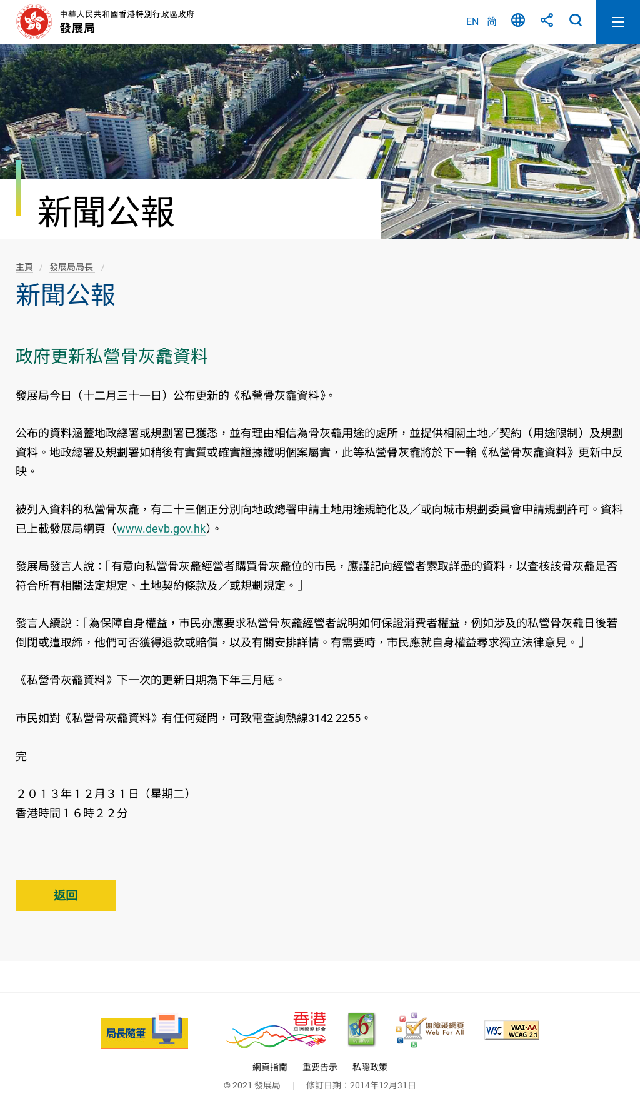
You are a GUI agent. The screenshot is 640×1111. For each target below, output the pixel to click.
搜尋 (575, 22)
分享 (546, 22)
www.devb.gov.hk (161, 528)
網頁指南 (270, 1067)
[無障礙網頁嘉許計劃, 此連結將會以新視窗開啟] (430, 1030)
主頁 (24, 267)
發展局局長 (72, 267)
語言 (518, 22)
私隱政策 (370, 1067)
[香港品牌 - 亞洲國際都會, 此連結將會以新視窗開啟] (276, 1030)
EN (472, 22)
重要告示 (320, 1067)
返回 (66, 895)
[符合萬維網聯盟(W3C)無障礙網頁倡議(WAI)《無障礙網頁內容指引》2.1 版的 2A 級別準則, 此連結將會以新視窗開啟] (511, 1030)
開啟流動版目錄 (618, 22)
